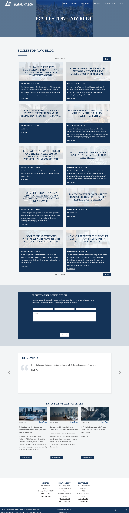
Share (41, 422)
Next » (107, 59)
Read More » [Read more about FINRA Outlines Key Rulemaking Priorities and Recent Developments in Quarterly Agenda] (26, 458)
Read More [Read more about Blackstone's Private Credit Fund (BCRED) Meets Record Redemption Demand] (71, 216)
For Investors (97, 3)
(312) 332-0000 (46, 493)
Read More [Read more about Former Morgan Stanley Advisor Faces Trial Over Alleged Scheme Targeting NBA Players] (24, 224)
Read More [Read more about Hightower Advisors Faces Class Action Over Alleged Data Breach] (71, 182)
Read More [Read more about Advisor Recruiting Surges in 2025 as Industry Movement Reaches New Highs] (71, 269)
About (65, 3)
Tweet (45, 422)
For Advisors (84, 3)
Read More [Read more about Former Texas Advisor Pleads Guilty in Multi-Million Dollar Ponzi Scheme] (71, 140)
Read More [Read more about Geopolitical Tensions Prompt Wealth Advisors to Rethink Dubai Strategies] (24, 266)
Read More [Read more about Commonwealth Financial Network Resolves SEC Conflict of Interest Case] (71, 98)
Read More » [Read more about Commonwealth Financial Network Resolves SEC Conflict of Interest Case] (56, 458)
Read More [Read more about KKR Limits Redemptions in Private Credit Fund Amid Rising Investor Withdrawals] (24, 132)
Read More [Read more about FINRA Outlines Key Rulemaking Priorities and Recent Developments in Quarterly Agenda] (24, 98)
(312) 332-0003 (46, 496)
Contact (121, 3)
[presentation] (47, 327)
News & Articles (110, 3)
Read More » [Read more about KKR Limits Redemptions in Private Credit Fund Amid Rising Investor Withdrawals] (87, 458)
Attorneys (73, 3)
